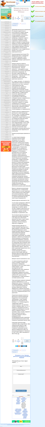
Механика (6, 91)
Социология (7, 112)
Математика (7, 78)
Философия (7, 129)
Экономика (6, 137)
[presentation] (21, 387)
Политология (7, 98)
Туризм (7, 122)
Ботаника (6, 37)
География (6, 42)
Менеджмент (7, 86)
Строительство (7, 117)
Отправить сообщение (21, 390)
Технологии (7, 120)
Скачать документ (27, 18)
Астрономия (7, 30)
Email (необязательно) (21, 370)
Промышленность (6, 105)
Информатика (7, 57)
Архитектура (7, 28)
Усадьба (7, 124)
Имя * (21, 366)
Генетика (6, 40)
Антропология (7, 25)
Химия (7, 132)
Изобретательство (7, 54)
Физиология (7, 127)
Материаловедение (7, 81)
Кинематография (6, 64)
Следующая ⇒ (14, 25)
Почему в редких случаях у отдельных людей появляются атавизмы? (18, 400)
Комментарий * (21, 374)
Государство (7, 45)
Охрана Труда (7, 95)
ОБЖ (7, 93)
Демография (7, 47)
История (7, 62)
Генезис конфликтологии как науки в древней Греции (23, 399)
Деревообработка (6, 49)
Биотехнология (7, 35)
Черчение (6, 134)
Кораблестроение (6, 66)
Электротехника (6, 139)
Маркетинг (6, 76)
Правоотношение (6, 100)
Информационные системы (7, 59)
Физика (7, 125)
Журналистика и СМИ (7, 50)
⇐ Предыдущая (15, 23)
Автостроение (7, 23)
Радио (7, 108)
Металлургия (7, 88)
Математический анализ (6, 79)
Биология (6, 33)
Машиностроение (6, 83)
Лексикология (7, 71)
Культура (6, 69)
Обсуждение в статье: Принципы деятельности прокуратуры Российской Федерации (21, 356)
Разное (7, 110)
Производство (7, 103)
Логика (7, 74)
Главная (17, 0)
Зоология (6, 52)
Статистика (6, 115)
